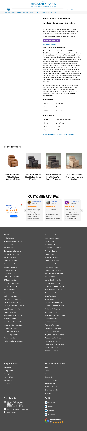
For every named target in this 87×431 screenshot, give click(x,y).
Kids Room (8, 380)
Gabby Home (49, 254)
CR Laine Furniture (10, 280)
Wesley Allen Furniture (53, 338)
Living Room (8, 371)
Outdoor (7, 383)
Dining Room (8, 374)
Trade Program (60, 47)
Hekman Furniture (51, 267)
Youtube (52, 411)
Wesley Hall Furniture (52, 341)
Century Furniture (10, 267)
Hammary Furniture (52, 261)
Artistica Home (9, 248)
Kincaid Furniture (10, 293)
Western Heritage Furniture (54, 344)
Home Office (8, 377)
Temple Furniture (51, 322)
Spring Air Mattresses (52, 309)
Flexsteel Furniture (51, 245)
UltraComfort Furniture (12, 174)
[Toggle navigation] (8, 9)
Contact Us (49, 377)
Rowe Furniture (50, 296)
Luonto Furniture (10, 312)
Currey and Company (11, 283)
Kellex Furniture (9, 290)
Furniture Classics (51, 251)
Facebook (51, 402)
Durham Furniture (10, 286)
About (47, 367)
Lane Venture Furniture (12, 299)
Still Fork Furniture (51, 312)
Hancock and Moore (52, 264)
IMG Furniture (50, 277)
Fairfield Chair (50, 241)
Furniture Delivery (49, 44)
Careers (47, 374)
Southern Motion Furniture (54, 306)
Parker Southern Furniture (13, 341)
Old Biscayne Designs (11, 331)
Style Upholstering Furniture (55, 315)
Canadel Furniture (10, 261)
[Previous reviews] (25, 210)
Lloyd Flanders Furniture (12, 309)
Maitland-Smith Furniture (13, 315)
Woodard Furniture (51, 351)
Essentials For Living (52, 238)
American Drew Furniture (13, 241)
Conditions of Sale (51, 390)
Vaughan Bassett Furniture (54, 335)
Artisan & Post (9, 245)
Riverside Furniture (51, 293)
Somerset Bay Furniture (53, 302)
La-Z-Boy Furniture (10, 296)
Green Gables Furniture (53, 257)
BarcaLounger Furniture (12, 251)
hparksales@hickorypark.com (17, 409)
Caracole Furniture (10, 264)
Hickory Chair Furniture (53, 270)
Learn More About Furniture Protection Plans (58, 134)
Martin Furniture (10, 319)
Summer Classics (51, 319)
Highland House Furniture (54, 274)
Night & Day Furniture (12, 328)
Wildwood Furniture (52, 348)
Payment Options (51, 387)
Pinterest (51, 415)
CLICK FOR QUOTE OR (51, 40)
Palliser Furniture (10, 338)
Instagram (51, 406)
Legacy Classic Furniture (12, 302)
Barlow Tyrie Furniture (12, 254)
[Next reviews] (81, 210)
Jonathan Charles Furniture (54, 286)
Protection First (50, 383)
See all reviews (14, 216)
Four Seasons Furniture (53, 248)
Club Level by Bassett (11, 277)
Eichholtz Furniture (51, 235)
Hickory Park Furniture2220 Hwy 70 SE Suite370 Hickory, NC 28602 (15, 404)
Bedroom (7, 367)
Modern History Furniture (13, 325)
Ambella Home (9, 238)
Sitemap (48, 393)
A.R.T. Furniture (9, 235)
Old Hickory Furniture (11, 335)
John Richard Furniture (53, 283)
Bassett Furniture (10, 257)
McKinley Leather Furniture (13, 322)
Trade (47, 371)
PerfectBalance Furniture (53, 290)
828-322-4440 (12, 412)
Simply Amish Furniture (53, 299)
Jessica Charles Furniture (53, 280)
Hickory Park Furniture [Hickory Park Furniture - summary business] (13, 208)
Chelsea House (9, 274)
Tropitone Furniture (52, 325)
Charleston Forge (10, 270)
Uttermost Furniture (52, 331)
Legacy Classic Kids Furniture (14, 306)
